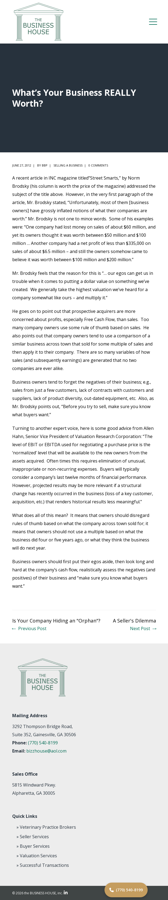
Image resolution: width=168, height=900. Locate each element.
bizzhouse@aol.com (46, 751)
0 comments (98, 165)
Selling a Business (68, 165)
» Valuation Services (37, 856)
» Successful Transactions (43, 865)
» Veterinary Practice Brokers (46, 827)
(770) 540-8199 (43, 743)
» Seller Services (33, 837)
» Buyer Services (33, 846)
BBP (44, 165)
